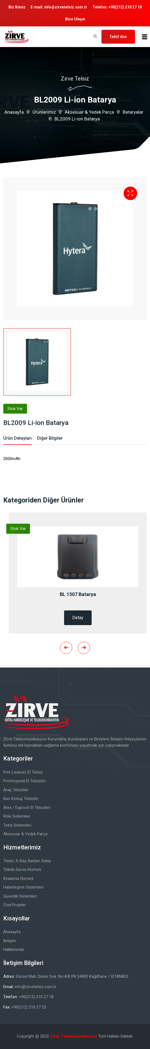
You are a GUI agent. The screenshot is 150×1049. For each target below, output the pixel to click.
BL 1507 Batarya (78, 594)
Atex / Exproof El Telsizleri (26, 807)
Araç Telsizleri (15, 789)
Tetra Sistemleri (17, 825)
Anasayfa (14, 112)
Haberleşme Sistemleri (23, 887)
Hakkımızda (13, 949)
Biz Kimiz (16, 7)
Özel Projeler (14, 904)
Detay (77, 617)
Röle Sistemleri (16, 816)
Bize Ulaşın (75, 19)
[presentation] (66, 648)
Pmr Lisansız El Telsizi (23, 772)
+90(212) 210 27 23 (28, 1007)
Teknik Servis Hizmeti (22, 869)
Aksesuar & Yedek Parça (89, 112)
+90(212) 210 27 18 (125, 7)
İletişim (9, 940)
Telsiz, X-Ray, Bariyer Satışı (27, 860)
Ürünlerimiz (44, 112)
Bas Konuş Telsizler (20, 798)
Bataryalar (133, 112)
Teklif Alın (118, 36)
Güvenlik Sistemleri (20, 896)
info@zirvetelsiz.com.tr (65, 7)
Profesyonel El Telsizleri (24, 780)
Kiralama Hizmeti (18, 878)
